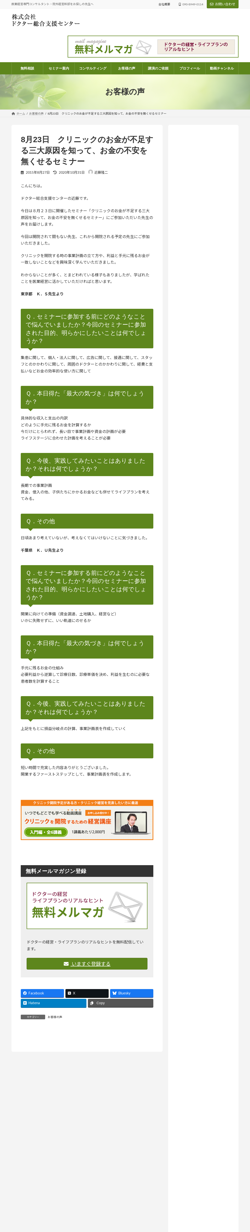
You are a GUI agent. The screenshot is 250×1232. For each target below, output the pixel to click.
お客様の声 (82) (190, 538)
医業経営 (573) (193, 602)
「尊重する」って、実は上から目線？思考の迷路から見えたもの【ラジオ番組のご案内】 (202, 346)
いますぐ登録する (87, 964)
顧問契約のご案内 (104, 1225)
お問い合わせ (222, 4)
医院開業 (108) (193, 622)
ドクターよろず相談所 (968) (199, 568)
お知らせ (207, 328)
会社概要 (164, 4)
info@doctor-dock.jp (24, 1221)
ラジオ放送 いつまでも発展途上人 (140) (203, 654)
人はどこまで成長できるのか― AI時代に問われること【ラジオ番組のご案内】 (202, 443)
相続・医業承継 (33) (197, 632)
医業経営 (181, 292)
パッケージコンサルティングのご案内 (117, 1208)
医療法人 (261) (193, 612)
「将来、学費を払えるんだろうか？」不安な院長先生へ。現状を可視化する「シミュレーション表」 (203, 1212)
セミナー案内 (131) (192, 558)
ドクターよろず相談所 (217, 287)
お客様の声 (55, 1017)
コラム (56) (190, 578)
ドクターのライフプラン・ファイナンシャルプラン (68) (205, 590)
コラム (206, 462)
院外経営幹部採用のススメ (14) (205, 642)
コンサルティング (104, 1199)
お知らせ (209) (189, 548)
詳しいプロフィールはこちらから (200, 252)
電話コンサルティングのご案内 (113, 1216)
